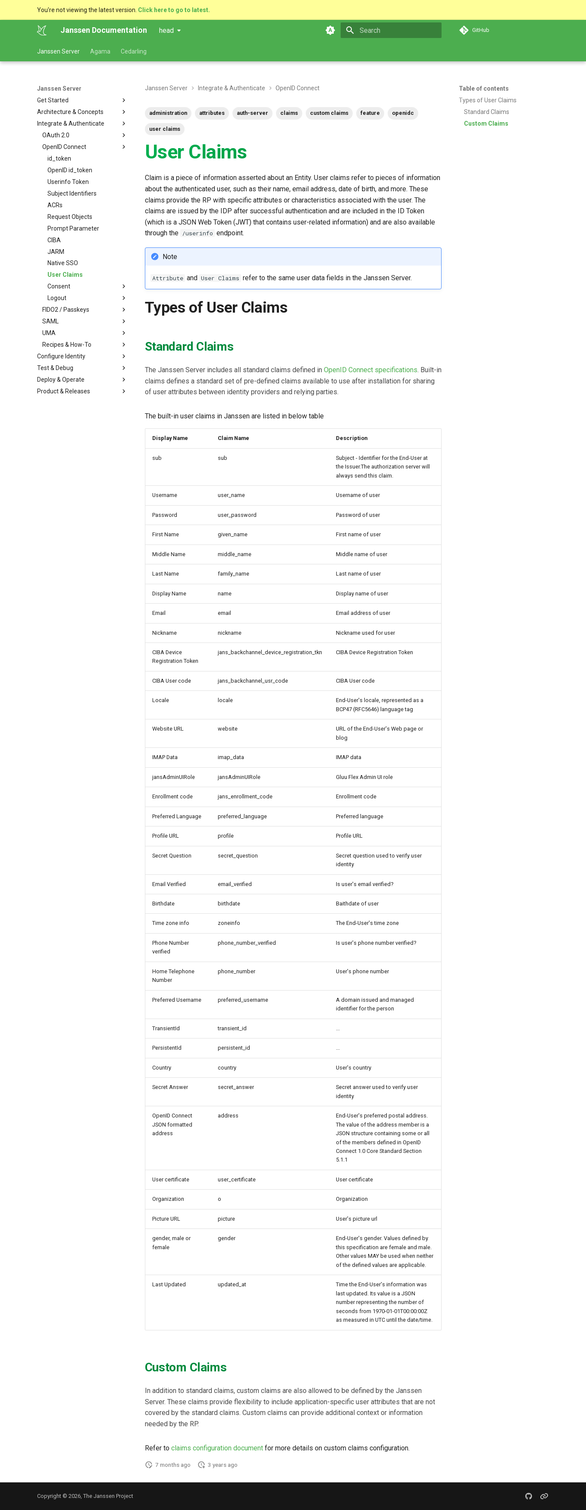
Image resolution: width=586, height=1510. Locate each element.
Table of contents (484, 88)
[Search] (391, 30)
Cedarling (134, 51)
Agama (100, 51)
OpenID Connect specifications (370, 370)
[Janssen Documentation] (42, 30)
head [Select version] (166, 30)
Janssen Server (58, 51)
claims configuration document (217, 1448)
